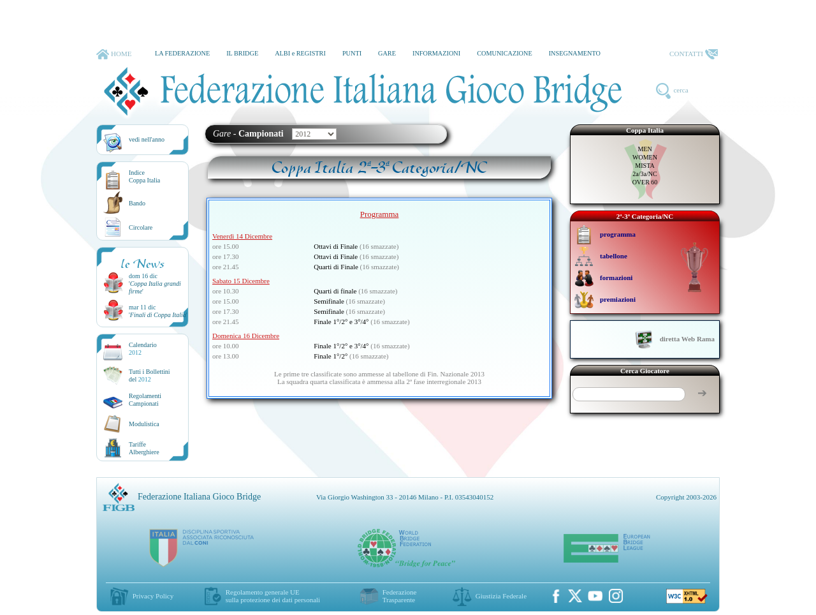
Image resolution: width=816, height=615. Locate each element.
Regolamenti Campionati (145, 399)
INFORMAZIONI (436, 53)
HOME (113, 54)
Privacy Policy (153, 596)
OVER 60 (645, 182)
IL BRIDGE (242, 53)
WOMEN (644, 157)
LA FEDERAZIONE (182, 53)
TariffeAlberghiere (144, 448)
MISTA (644, 165)
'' (158, 314)
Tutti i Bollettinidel (149, 375)
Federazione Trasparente (399, 596)
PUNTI (351, 53)
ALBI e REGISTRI (300, 53)
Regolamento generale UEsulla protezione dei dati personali (273, 596)
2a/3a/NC (644, 173)
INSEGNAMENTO (575, 53)
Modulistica (144, 423)
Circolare (140, 227)
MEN (645, 148)
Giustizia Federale (501, 596)
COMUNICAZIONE (504, 53)
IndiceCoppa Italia (144, 176)
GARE (387, 53)
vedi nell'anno (146, 139)
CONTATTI (693, 54)
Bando (137, 203)
